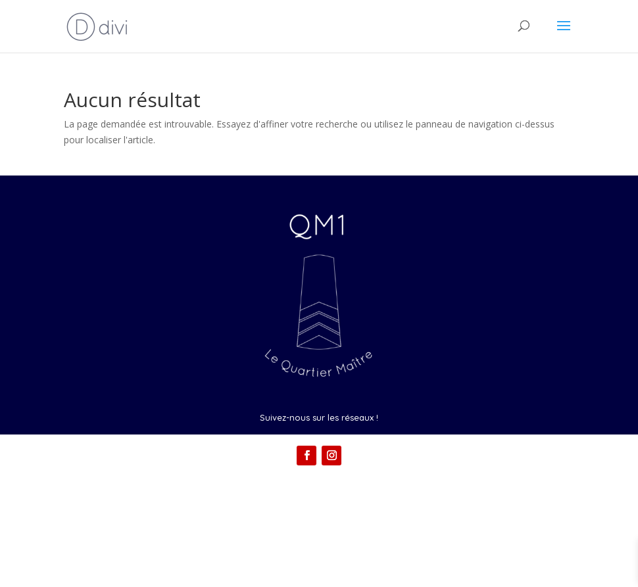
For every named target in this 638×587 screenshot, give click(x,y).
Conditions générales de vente (319, 539)
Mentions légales (319, 516)
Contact (319, 492)
